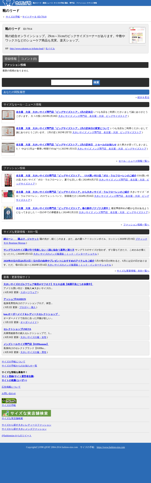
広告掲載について (11, 387)
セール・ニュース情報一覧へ (134, 161)
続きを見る (143, 97)
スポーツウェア (28, 292)
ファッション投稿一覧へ (136, 224)
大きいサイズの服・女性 (33, 337)
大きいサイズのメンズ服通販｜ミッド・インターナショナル (65, 254)
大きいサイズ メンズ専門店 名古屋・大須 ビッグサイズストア (92, 116)
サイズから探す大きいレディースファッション (26, 425)
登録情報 (11, 58)
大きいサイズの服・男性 (33, 352)
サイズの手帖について (13, 361)
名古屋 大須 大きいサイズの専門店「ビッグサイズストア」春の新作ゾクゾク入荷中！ (63, 208)
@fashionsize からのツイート (17, 435)
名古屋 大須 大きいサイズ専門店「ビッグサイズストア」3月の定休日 (54, 112)
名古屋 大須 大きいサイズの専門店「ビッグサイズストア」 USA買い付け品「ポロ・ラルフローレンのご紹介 (76, 175)
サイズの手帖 (13, 16)
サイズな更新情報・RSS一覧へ (133, 271)
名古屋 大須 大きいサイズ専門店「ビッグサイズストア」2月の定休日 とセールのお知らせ (66, 144)
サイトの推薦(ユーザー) (14, 380)
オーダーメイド (28, 322)
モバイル (50, 48)
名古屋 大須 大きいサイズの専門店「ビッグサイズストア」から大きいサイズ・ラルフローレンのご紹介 (72, 192)
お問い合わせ (9, 393)
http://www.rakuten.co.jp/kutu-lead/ (27, 48)
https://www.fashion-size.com (111, 447)
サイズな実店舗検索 (12, 418)
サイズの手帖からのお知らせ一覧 (19, 365)
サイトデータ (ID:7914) (34, 16)
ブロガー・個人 (27, 307)
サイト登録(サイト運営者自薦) (18, 376)
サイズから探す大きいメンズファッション (24, 429)
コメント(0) (29, 58)
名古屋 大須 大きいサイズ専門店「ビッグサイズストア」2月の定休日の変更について (62, 128)
